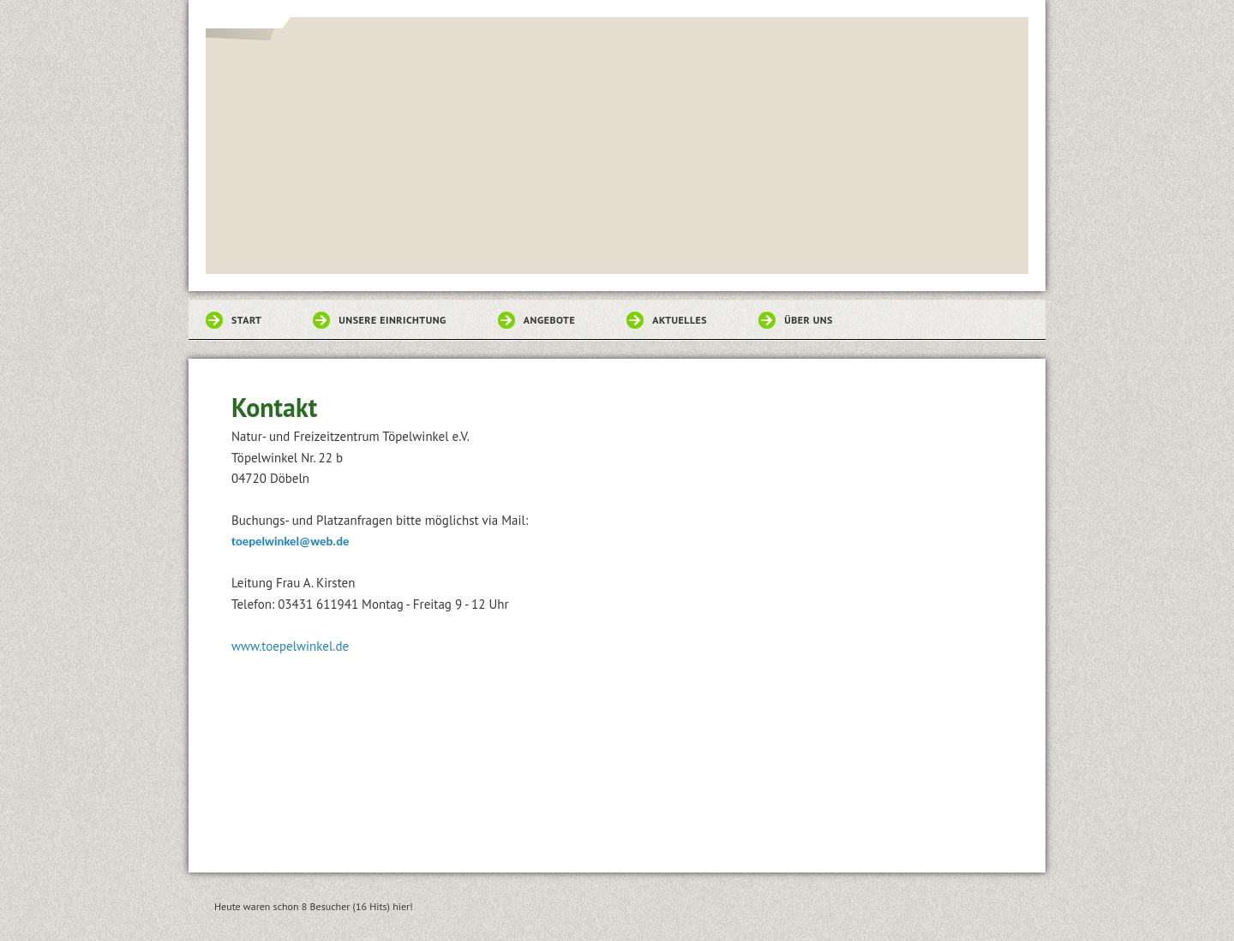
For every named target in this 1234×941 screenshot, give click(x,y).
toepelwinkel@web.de (290, 541)
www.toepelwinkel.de (290, 646)
